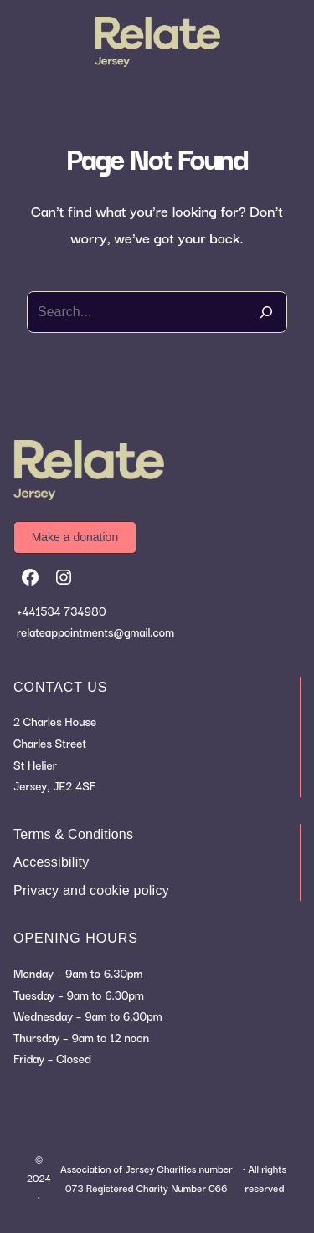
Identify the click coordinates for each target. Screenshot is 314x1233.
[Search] (266, 312)
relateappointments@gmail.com (95, 631)
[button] (74, 537)
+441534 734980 (61, 610)
